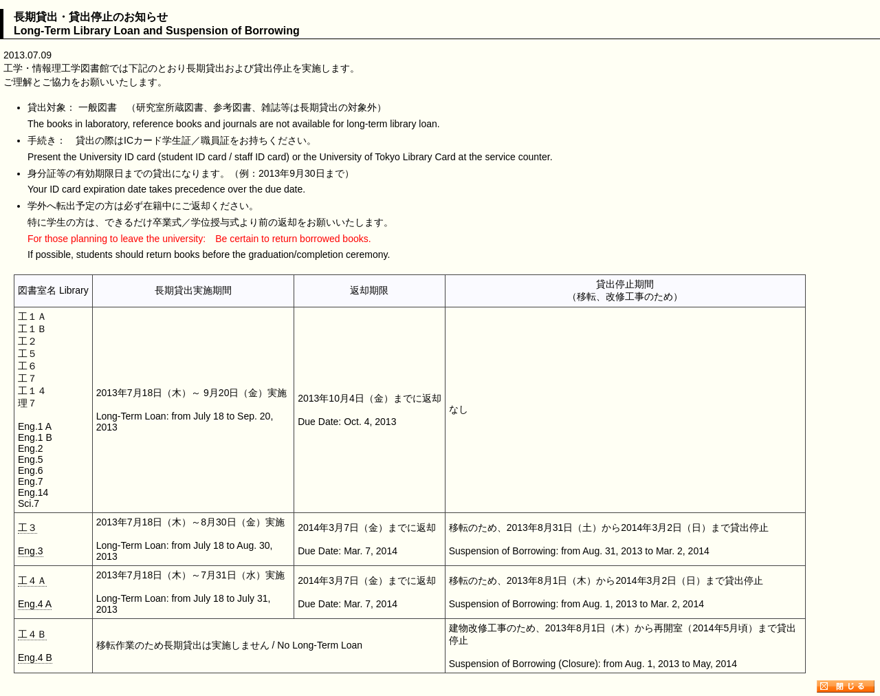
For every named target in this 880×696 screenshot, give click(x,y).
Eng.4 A (35, 603)
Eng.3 (30, 550)
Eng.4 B (35, 657)
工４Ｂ (32, 634)
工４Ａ (32, 580)
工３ (27, 527)
